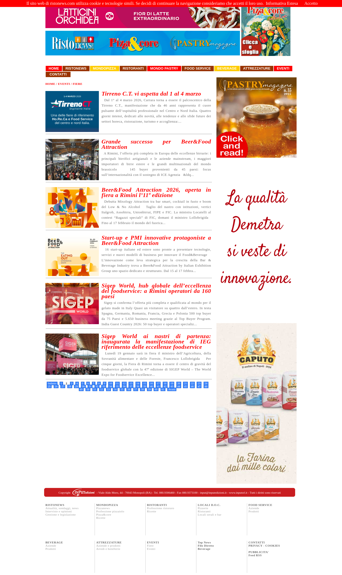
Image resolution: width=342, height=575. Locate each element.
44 (178, 386)
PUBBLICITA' (258, 552)
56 (128, 389)
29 (76, 386)
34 (110, 386)
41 (158, 386)
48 (206, 386)
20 (178, 383)
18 (165, 383)
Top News (204, 542)
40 (151, 386)
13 (131, 383)
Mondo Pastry (164, 68)
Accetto (311, 3)
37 (131, 386)
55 (122, 389)
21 (185, 383)
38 (138, 386)
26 (56, 386)
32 (97, 386)
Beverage (227, 68)
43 (171, 386)
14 (138, 383)
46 (192, 386)
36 (124, 386)
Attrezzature (256, 68)
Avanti (171, 389)
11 (117, 383)
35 (117, 386)
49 (81, 389)
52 (101, 389)
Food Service (198, 68)
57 (135, 389)
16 (151, 383)
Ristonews (76, 68)
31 (90, 386)
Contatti (58, 74)
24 (206, 383)
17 (158, 383)
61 (163, 389)
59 (149, 389)
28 (69, 386)
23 (199, 383)
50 (88, 389)
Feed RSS (255, 555)
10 (110, 383)
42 (165, 386)
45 (185, 386)
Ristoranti (133, 68)
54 (115, 389)
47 (199, 386)
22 (192, 383)
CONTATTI (256, 542)
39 (144, 386)
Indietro (52, 383)
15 (144, 383)
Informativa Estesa (282, 3)
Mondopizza (104, 68)
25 (49, 386)
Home (54, 68)
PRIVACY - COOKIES (264, 545)
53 (108, 389)
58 (142, 389)
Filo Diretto (206, 545)
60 (156, 389)
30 (83, 386)
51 (95, 389)
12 (124, 383)
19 (171, 383)
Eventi (283, 68)
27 (62, 386)
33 (103, 386)
